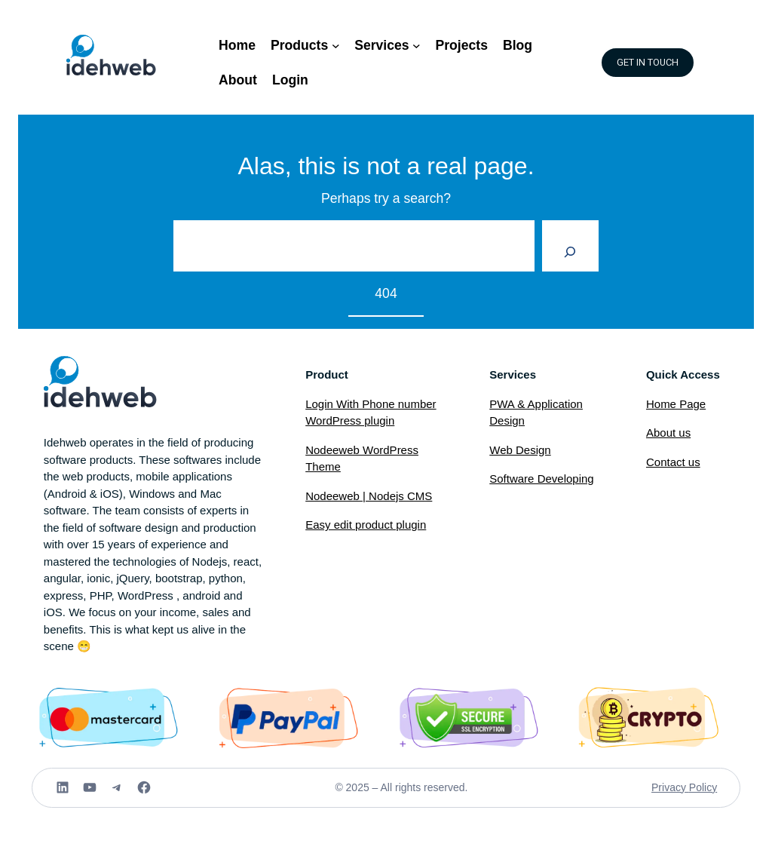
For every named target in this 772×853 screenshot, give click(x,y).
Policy (703, 787)
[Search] (570, 246)
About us (668, 432)
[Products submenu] (336, 45)
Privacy (670, 787)
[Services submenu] (416, 45)
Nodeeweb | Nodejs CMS (368, 495)
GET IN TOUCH (648, 62)
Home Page (676, 403)
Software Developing (541, 478)
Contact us (673, 462)
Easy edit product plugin (365, 524)
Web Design (519, 449)
